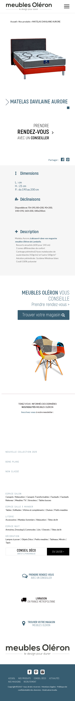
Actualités (54, 678)
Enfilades (17, 510)
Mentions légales (49, 687)
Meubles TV (20, 500)
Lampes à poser (13, 539)
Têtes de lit (53, 520)
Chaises (49, 510)
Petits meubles (61, 510)
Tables (8, 510)
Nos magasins (14, 681)
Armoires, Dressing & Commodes (21, 529)
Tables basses (45, 500)
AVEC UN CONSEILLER (41, 576)
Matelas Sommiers (26, 520)
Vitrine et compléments (33, 510)
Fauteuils (55, 497)
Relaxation (41, 520)
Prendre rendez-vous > (50, 304)
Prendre (28, 132)
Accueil (13, 21)
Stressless (32, 500)
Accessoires (11, 520)
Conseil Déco (40, 678)
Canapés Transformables (37, 497)
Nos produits (24, 21)
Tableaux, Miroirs (57, 539)
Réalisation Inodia (49, 690)
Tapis (8, 542)
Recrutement (30, 681)
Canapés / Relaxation (15, 497)
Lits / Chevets (43, 529)
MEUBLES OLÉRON (41, 623)
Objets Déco (27, 539)
